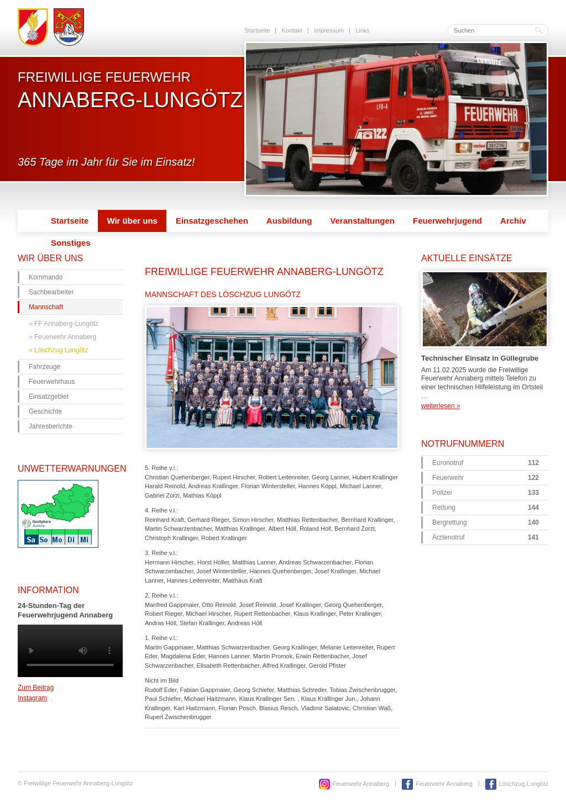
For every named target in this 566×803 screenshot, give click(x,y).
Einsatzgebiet (49, 396)
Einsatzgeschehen (212, 220)
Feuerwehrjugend (447, 220)
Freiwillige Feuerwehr (130, 90)
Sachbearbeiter (51, 292)
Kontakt (291, 30)
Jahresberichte (50, 426)
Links (362, 30)
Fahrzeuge (44, 367)
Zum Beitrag (36, 687)
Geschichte (45, 411)
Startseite (257, 30)
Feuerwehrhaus (52, 381)
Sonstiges (71, 242)
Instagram (32, 698)
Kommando (45, 277)
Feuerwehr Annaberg (65, 337)
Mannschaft (46, 307)
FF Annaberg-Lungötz (66, 323)
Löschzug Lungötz (61, 350)
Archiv (513, 220)
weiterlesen (440, 406)
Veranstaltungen (362, 220)
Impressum (329, 30)
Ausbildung (289, 220)
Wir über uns (132, 220)
